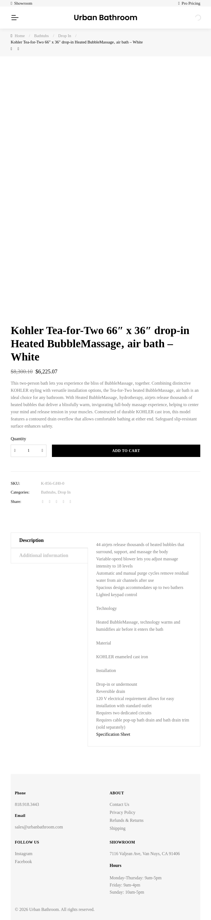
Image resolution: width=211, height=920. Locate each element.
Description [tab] (31, 540)
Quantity (18, 438)
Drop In (64, 492)
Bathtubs (48, 492)
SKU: (15, 483)
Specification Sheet (113, 734)
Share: (16, 501)
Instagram (23, 853)
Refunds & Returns (127, 820)
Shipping (118, 828)
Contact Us (119, 804)
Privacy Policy (122, 812)
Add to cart (126, 451)
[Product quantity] (28, 451)
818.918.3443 (27, 804)
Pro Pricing (191, 3)
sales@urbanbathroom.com (39, 827)
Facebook (23, 861)
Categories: (20, 492)
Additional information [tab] (43, 555)
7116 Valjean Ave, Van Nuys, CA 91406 (145, 853)
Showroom (23, 3)
